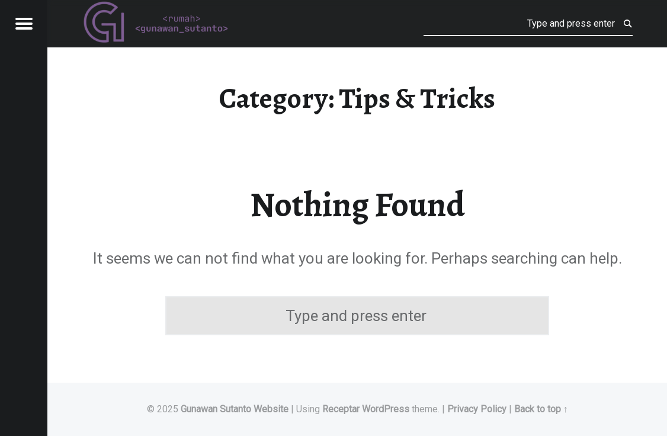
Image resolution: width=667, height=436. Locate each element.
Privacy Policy (476, 409)
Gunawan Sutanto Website (234, 409)
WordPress (385, 409)
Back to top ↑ (541, 409)
